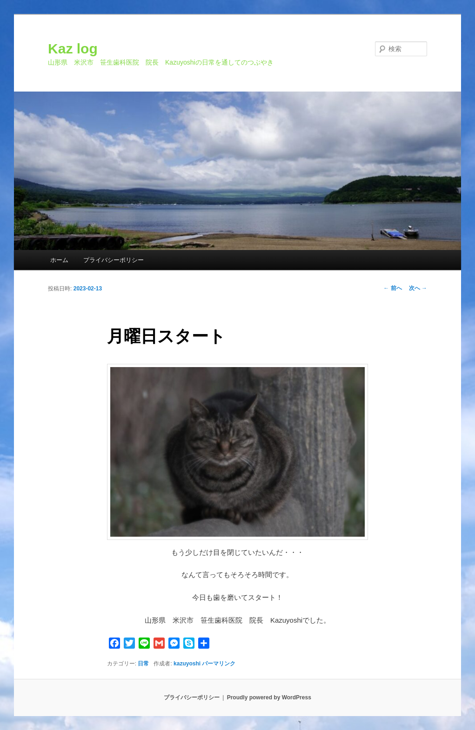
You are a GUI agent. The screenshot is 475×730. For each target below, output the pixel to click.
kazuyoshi (187, 663)
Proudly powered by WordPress (269, 697)
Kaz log (73, 48)
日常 (143, 663)
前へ (392, 288)
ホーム (59, 259)
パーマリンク (218, 663)
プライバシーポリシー (113, 259)
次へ (418, 288)
